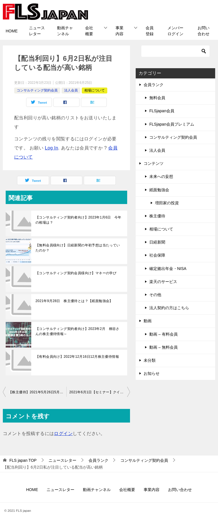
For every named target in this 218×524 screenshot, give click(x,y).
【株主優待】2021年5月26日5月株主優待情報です (37, 392)
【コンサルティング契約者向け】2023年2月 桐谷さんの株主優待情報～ (77, 331)
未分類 (150, 360)
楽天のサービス (163, 281)
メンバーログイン (175, 31)
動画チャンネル (65, 31)
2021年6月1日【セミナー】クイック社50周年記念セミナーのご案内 (99, 392)
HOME (12, 31)
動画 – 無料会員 (163, 347)
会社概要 (89, 31)
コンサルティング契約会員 (37, 90)
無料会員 (157, 97)
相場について (94, 90)
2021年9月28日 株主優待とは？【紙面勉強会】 (74, 301)
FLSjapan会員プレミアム (171, 124)
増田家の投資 (167, 203)
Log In (51, 147)
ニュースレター (37, 31)
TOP (23, 460)
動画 (148, 321)
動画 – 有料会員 (163, 334)
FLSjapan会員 (161, 111)
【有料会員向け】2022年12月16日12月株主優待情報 (77, 357)
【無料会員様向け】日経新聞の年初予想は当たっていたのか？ (77, 247)
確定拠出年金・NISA (167, 268)
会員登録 (150, 31)
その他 (155, 294)
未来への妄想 (161, 176)
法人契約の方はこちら (169, 307)
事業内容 (119, 31)
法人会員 (71, 90)
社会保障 (157, 255)
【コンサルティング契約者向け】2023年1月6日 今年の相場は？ (78, 219)
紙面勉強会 (159, 190)
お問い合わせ (203, 31)
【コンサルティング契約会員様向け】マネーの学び (75, 273)
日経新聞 (157, 242)
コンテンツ (154, 163)
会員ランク (154, 84)
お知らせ (152, 373)
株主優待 (157, 216)
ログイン (63, 433)
